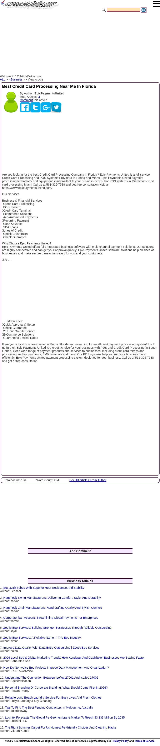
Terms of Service (145, 741)
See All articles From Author (87, 480)
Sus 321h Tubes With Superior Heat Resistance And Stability (43, 587)
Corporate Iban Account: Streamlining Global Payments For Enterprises (50, 617)
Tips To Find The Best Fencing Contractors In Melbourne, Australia (49, 707)
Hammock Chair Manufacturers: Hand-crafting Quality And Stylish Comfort (52, 607)
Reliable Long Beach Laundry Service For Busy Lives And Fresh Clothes (53, 697)
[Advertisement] (80, 44)
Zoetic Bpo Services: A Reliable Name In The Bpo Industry (42, 637)
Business (16, 79)
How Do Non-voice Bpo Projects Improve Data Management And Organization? (56, 667)
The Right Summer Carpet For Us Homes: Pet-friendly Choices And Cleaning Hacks (60, 727)
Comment (26, 100)
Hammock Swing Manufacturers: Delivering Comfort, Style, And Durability (52, 597)
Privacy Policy (120, 741)
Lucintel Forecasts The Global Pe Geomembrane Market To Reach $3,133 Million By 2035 (65, 717)
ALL (2, 79)
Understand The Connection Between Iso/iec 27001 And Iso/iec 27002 (51, 677)
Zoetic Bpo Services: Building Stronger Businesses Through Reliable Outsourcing (57, 627)
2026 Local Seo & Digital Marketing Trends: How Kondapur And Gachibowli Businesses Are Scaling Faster (74, 657)
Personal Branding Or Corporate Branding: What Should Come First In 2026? (56, 687)
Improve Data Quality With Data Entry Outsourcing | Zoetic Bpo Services (51, 647)
